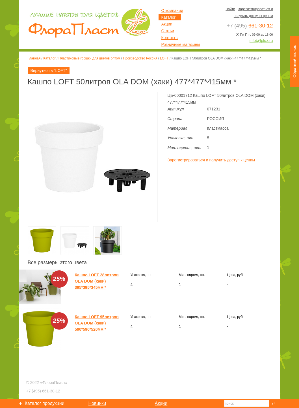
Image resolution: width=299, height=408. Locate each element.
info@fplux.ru (261, 40)
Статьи (167, 31)
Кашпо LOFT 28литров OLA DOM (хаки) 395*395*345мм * (97, 281)
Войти (230, 9)
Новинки (97, 403)
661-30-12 (43, 391)
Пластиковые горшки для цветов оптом (89, 58)
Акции (166, 24)
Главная (34, 58)
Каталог (49, 58)
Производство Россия (140, 58)
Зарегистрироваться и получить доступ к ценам (211, 160)
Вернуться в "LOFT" (49, 70)
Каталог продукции (44, 403)
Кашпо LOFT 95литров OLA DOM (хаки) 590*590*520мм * (97, 323)
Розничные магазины (180, 44)
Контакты (169, 37)
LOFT (164, 58)
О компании (172, 10)
